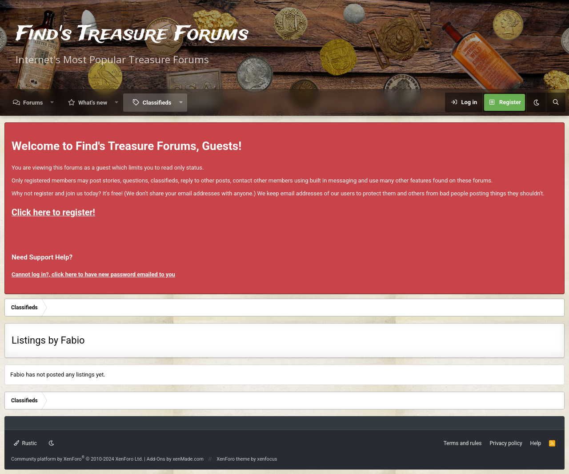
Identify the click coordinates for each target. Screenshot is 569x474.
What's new (92, 102)
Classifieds (157, 102)
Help (535, 443)
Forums (33, 102)
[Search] (555, 102)
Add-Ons (156, 459)
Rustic (25, 443)
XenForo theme (233, 459)
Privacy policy (505, 443)
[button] (52, 102)
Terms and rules (463, 443)
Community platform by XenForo (77, 459)
